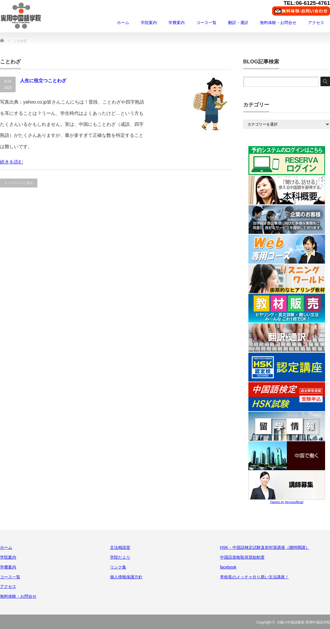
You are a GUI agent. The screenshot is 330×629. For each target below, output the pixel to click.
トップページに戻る (18, 183)
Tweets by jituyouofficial (286, 502)
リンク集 (118, 567)
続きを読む (11, 161)
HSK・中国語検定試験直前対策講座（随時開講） (264, 547)
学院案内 (149, 22)
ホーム (123, 22)
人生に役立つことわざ (43, 80)
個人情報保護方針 (126, 577)
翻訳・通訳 (238, 22)
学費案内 (176, 22)
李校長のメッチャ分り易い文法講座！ (254, 577)
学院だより (120, 557)
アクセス (316, 22)
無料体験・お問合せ (278, 22)
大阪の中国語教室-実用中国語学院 (303, 622)
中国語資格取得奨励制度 (242, 557)
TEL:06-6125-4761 (306, 3)
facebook (228, 567)
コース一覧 (206, 22)
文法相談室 (120, 547)
